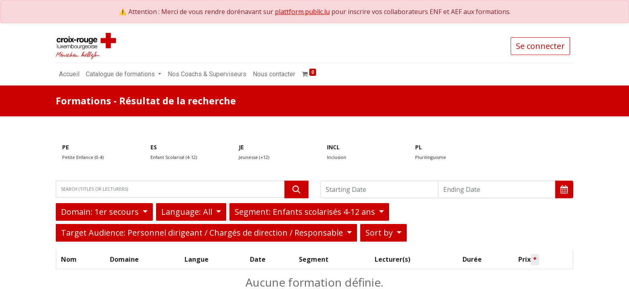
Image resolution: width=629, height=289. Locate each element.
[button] (564, 189)
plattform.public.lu (302, 11)
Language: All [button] (187, 211)
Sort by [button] (380, 232)
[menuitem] (69, 74)
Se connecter (540, 46)
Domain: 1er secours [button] (101, 211)
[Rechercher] (296, 189)
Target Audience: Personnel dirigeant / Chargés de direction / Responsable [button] (203, 232)
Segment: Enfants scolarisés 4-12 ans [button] (306, 211)
